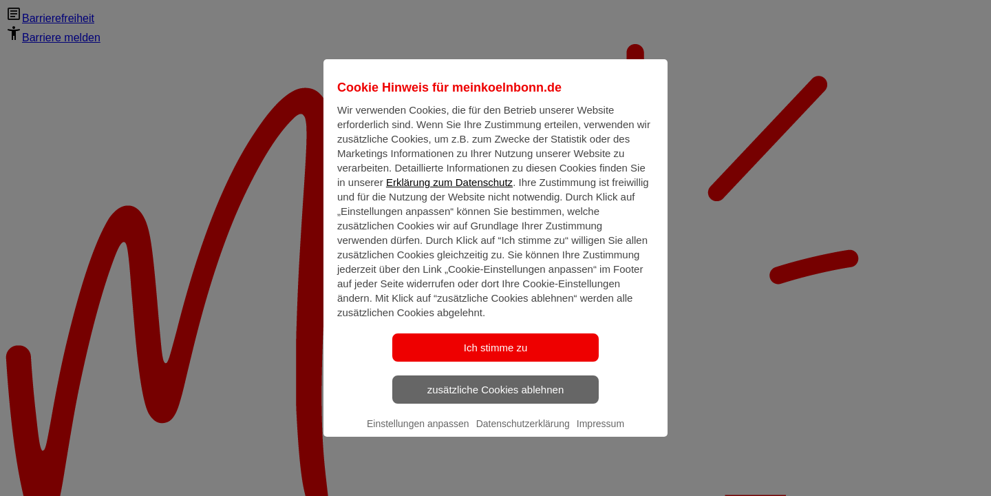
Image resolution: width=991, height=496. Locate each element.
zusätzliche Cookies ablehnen (495, 399)
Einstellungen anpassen (418, 433)
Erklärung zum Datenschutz (449, 192)
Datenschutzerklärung (523, 433)
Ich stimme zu (496, 357)
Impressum (600, 433)
